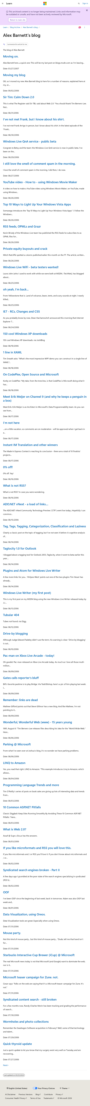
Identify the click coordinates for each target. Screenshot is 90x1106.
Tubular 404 (11, 615)
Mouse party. (12, 933)
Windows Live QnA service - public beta (29, 141)
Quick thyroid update (17, 1044)
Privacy (58, 1094)
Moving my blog (14, 75)
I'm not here (11, 423)
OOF (6, 892)
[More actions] (84, 27)
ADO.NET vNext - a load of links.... (25, 504)
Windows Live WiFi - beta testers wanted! (31, 267)
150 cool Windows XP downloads (25, 334)
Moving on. (10, 56)
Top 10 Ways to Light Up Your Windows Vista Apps (37, 204)
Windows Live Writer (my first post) (27, 593)
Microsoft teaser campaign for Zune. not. (30, 977)
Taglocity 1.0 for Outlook (19, 548)
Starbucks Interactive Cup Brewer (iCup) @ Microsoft (39, 955)
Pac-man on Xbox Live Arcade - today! (28, 655)
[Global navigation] (2, 3)
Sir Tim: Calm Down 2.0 (18, 97)
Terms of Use (35, 1098)
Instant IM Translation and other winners (30, 445)
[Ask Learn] (79, 27)
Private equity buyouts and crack (25, 249)
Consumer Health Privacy (15, 1098)
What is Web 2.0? (14, 829)
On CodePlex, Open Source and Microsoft (31, 374)
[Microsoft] (45, 3)
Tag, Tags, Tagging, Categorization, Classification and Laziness (44, 526)
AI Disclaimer (10, 1094)
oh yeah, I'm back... (16, 289)
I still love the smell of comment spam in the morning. (39, 163)
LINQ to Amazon (14, 763)
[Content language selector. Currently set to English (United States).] (17, 1088)
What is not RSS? (14, 485)
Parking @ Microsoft (17, 744)
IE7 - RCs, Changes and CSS (21, 311)
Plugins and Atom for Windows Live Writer (31, 570)
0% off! (8, 467)
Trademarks (48, 1098)
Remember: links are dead (20, 700)
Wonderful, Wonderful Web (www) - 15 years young (37, 722)
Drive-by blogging (15, 633)
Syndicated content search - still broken (30, 999)
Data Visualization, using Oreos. (24, 914)
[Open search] (78, 3)
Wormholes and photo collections (26, 1021)
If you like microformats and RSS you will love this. (37, 848)
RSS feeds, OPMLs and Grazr (22, 226)
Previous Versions (25, 1094)
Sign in (85, 3)
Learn (5, 27)
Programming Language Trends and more (31, 785)
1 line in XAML (12, 352)
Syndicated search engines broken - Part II (31, 870)
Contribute (48, 1094)
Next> (6, 1065)
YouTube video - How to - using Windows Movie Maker (40, 182)
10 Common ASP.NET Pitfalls (22, 807)
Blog (37, 1094)
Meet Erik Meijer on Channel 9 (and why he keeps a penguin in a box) (45, 398)
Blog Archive (15, 27)
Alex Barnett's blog (30, 27)
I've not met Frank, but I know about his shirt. (33, 119)
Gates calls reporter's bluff (21, 678)
